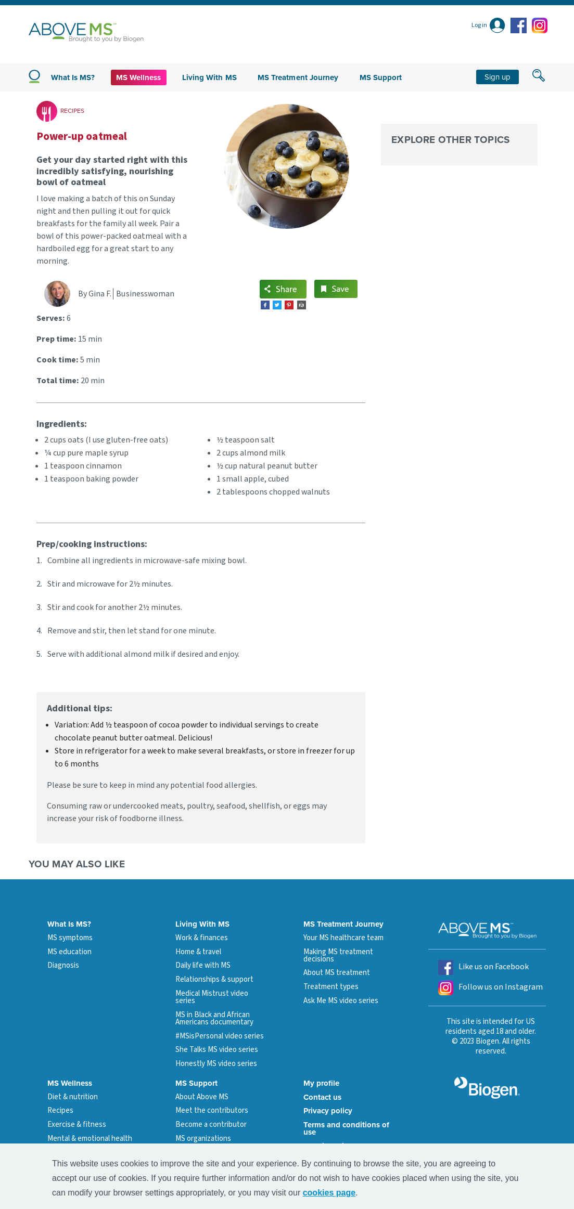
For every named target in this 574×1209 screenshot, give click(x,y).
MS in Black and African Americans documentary (214, 1018)
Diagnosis (63, 965)
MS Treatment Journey (298, 77)
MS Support (381, 77)
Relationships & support (214, 979)
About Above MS (201, 1096)
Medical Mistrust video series (211, 997)
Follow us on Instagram (490, 987)
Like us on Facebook (483, 967)
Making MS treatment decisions (338, 955)
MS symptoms (70, 937)
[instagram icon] (539, 25)
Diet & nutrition (72, 1096)
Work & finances (201, 937)
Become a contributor (211, 1124)
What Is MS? (69, 924)
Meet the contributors (211, 1110)
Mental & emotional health (89, 1138)
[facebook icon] (520, 25)
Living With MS (202, 924)
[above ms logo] (86, 32)
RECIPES (72, 110)
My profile (321, 1083)
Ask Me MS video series (340, 1000)
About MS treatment (336, 972)
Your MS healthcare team (343, 937)
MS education (69, 951)
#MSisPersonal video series (219, 1036)
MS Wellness (138, 77)
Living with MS (209, 77)
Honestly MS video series (216, 1063)
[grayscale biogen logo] (487, 1088)
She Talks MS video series (216, 1049)
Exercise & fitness (76, 1124)
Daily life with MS (203, 965)
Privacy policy (327, 1110)
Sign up (497, 77)
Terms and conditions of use (346, 1128)
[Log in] (488, 25)
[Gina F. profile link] (61, 294)
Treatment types (331, 986)
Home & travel (198, 951)
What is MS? (73, 77)
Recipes (60, 1110)
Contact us (322, 1097)
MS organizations (203, 1138)
